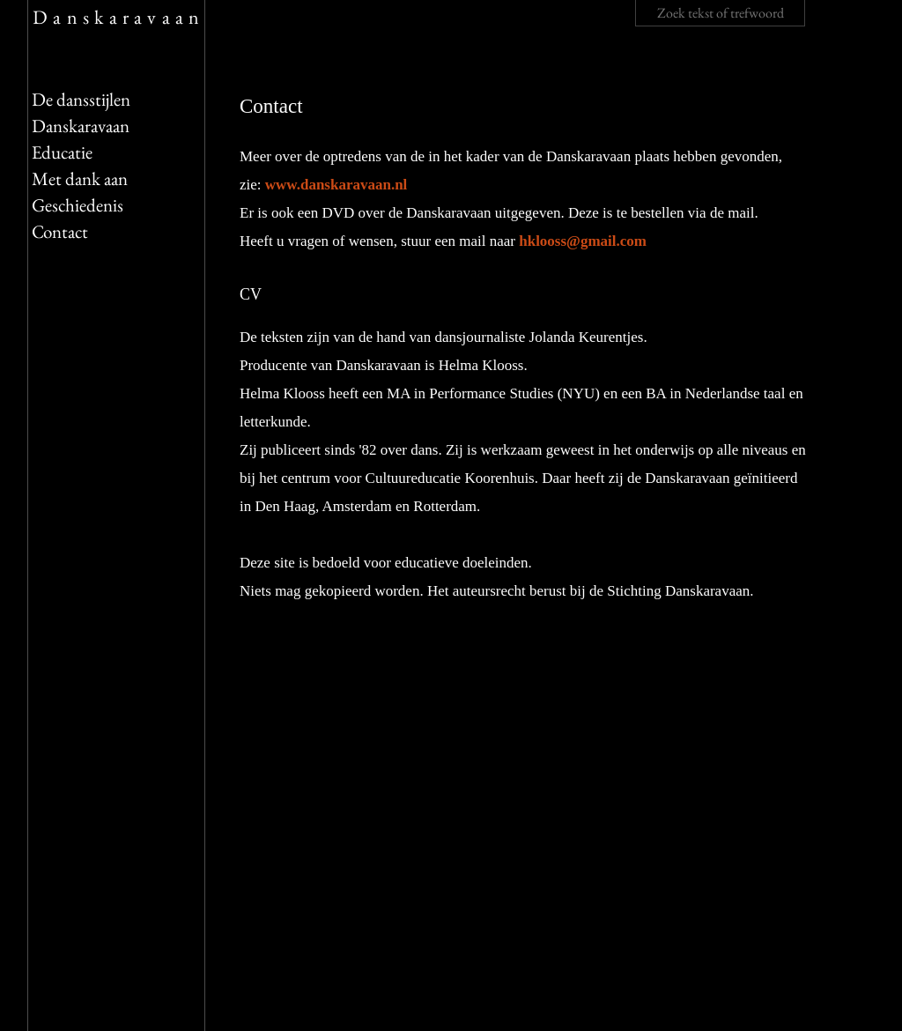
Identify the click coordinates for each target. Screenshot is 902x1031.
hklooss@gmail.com (583, 241)
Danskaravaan (119, 17)
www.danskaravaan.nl (336, 184)
